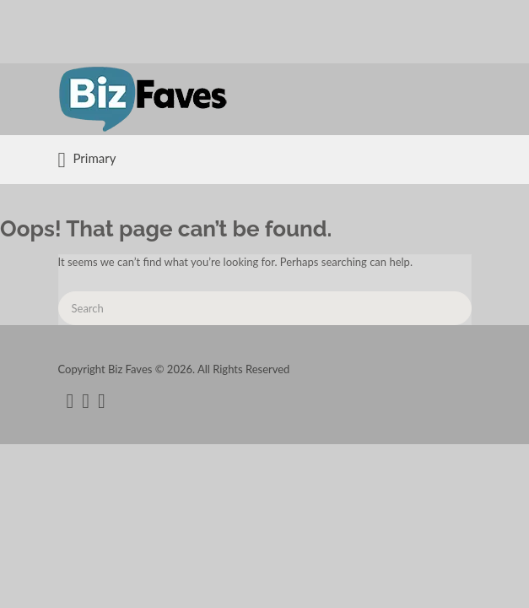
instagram (101, 401)
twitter (85, 401)
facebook (70, 401)
